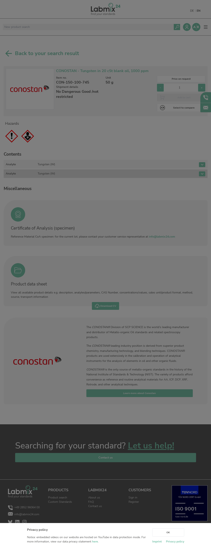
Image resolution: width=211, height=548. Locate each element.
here (95, 541)
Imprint (157, 541)
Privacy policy (175, 541)
